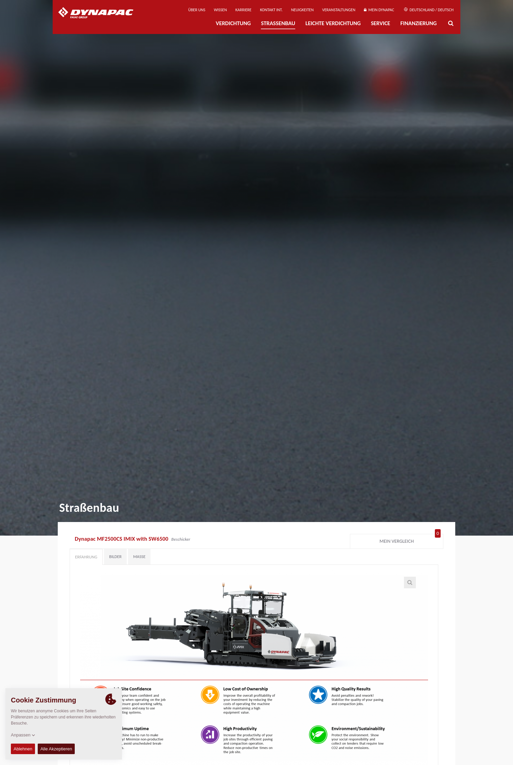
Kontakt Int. (271, 9)
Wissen (220, 9)
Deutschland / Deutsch (429, 9)
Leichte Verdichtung (333, 23)
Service (380, 23)
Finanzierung (418, 23)
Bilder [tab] (115, 556)
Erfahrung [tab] (86, 556)
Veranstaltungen (338, 9)
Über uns (196, 9)
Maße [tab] (139, 556)
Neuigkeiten (302, 9)
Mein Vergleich (410, 539)
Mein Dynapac (379, 9)
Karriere (243, 9)
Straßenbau (278, 23)
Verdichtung (233, 23)
